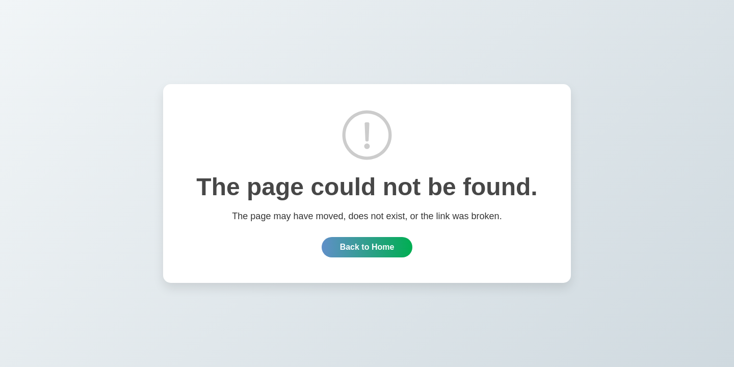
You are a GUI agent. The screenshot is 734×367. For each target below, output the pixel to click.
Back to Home (367, 247)
